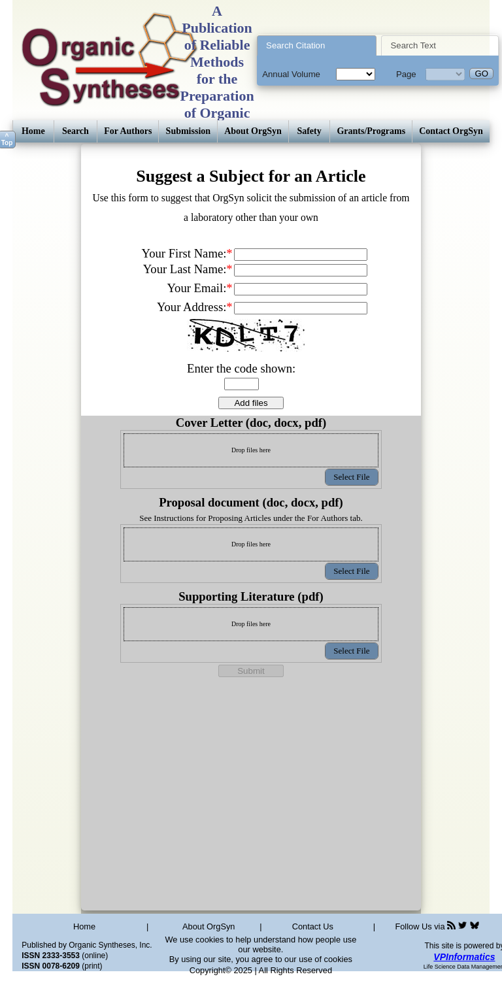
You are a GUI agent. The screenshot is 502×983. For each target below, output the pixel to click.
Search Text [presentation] (413, 45)
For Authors (128, 131)
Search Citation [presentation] (295, 45)
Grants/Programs (371, 131)
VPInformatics (464, 957)
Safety (309, 131)
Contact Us (312, 926)
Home (33, 131)
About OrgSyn (253, 131)
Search (75, 131)
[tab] (316, 45)
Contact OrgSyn (451, 131)
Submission (188, 131)
